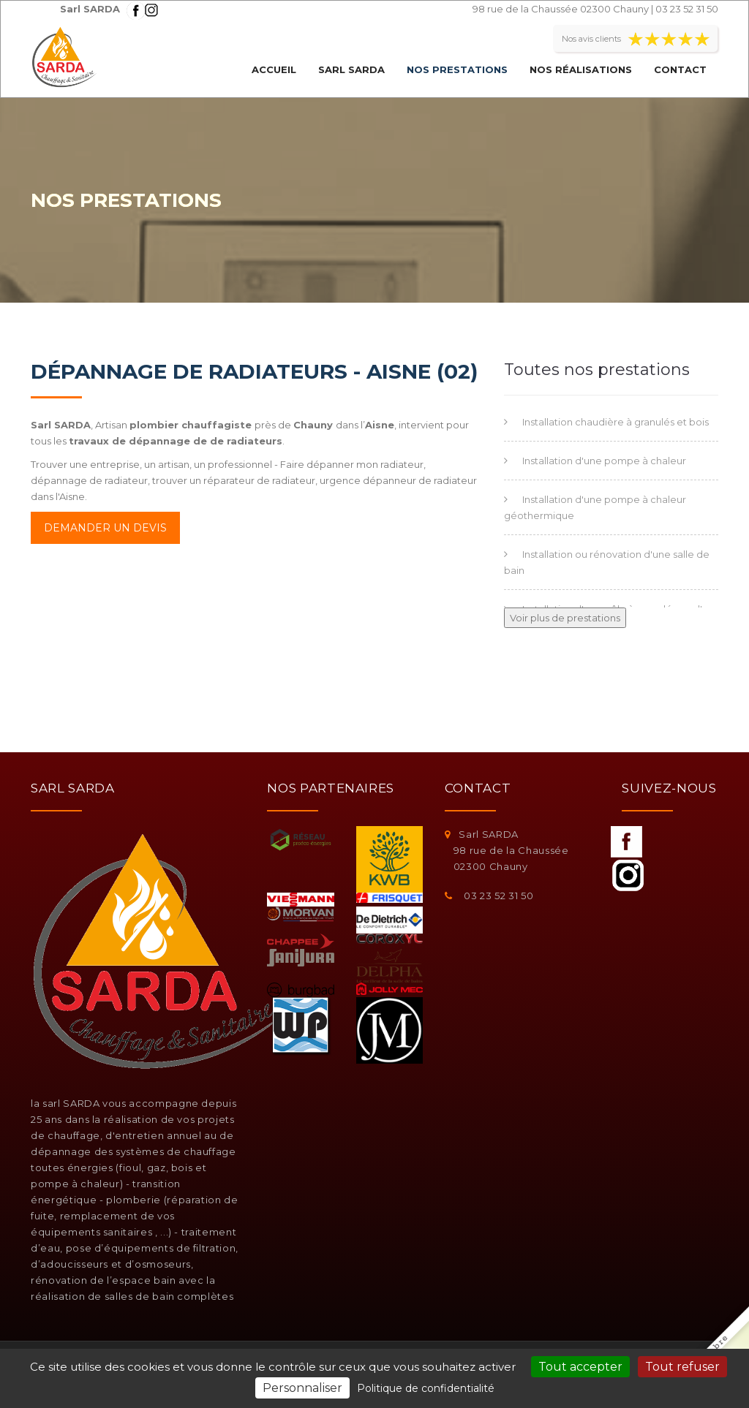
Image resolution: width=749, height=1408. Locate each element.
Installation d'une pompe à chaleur (604, 460)
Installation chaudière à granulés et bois (615, 422)
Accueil (274, 69)
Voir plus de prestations (565, 618)
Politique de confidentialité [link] (425, 1388)
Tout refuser (682, 1367)
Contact (680, 69)
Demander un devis (105, 527)
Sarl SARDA (351, 69)
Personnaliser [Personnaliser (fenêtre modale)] (302, 1388)
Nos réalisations (581, 69)
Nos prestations (457, 69)
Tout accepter (580, 1367)
